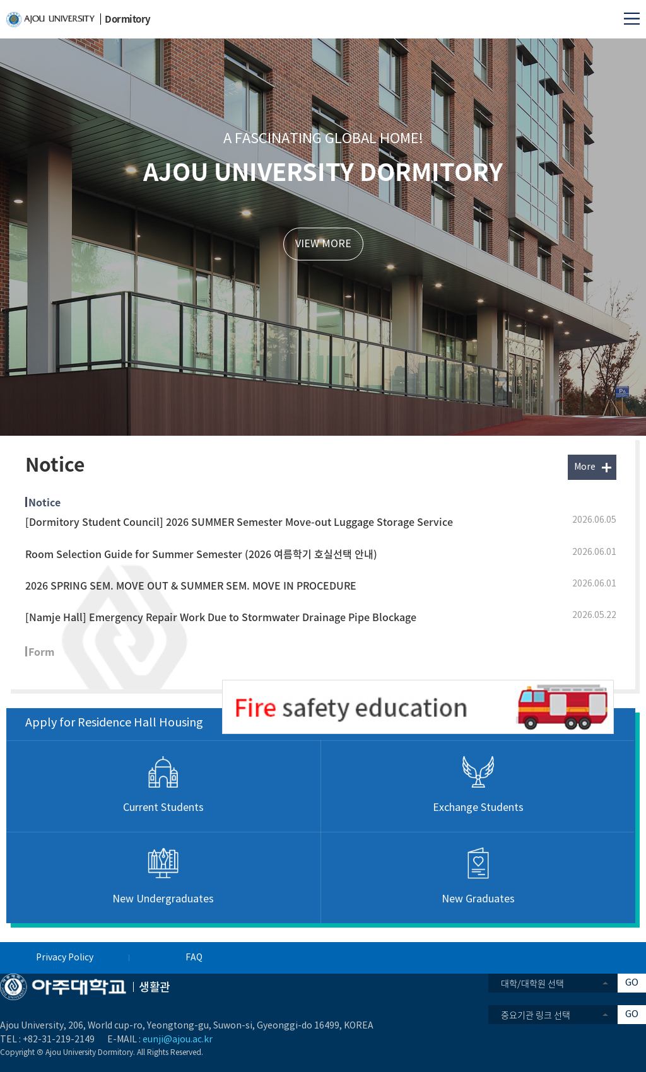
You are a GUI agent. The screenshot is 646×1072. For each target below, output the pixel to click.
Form (41, 651)
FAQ (194, 958)
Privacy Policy (64, 958)
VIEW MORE (323, 244)
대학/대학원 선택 (532, 983)
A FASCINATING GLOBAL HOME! (323, 139)
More (585, 467)
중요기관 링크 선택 (535, 1014)
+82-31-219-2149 (59, 1040)
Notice (44, 502)
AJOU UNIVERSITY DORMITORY (323, 171)
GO (631, 982)
